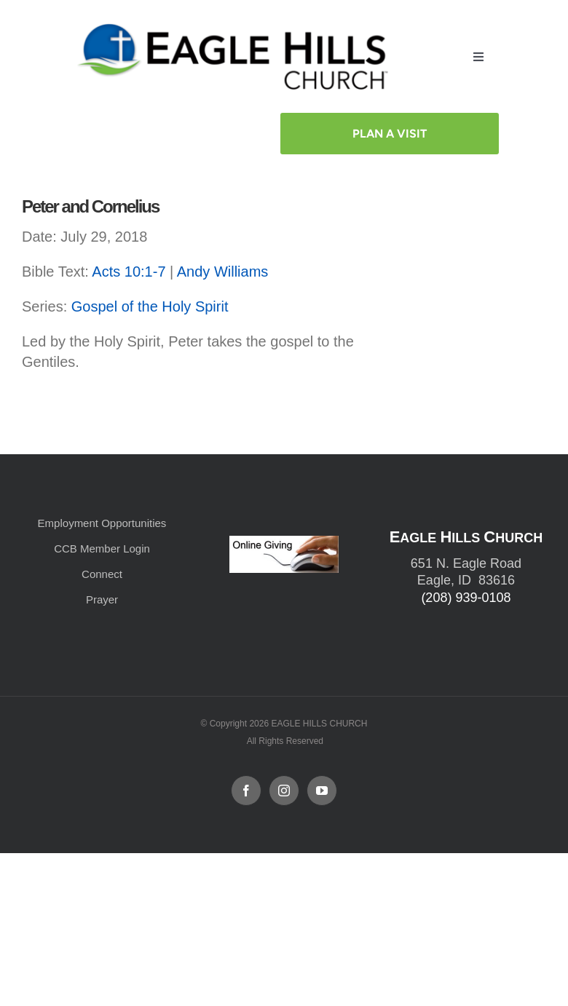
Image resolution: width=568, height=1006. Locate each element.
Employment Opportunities (102, 523)
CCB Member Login (102, 548)
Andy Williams (223, 272)
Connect (102, 574)
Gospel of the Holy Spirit (150, 306)
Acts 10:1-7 (128, 272)
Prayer (102, 599)
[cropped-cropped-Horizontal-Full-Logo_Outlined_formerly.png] (236, 27)
